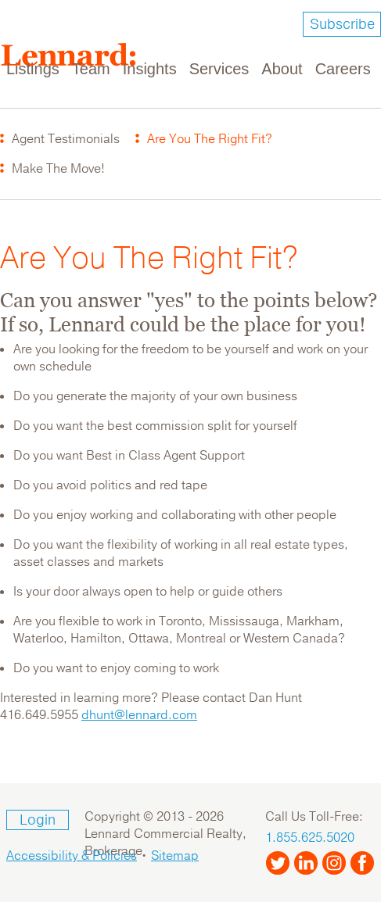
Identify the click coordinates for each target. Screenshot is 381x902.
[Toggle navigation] (359, 59)
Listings (32, 68)
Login (38, 820)
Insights (150, 68)
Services (219, 68)
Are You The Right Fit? (209, 139)
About (281, 68)
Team (91, 68)
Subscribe (342, 24)
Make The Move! (58, 168)
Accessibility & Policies (71, 855)
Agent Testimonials (66, 139)
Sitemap (175, 855)
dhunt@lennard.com (139, 715)
